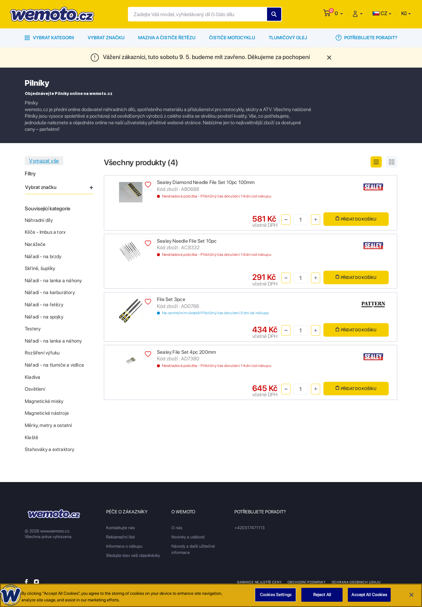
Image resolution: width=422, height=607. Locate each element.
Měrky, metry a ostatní (48, 425)
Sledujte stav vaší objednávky (133, 555)
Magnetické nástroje (47, 413)
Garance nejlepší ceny (259, 582)
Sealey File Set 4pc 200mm (186, 352)
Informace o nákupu (124, 546)
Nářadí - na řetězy (44, 305)
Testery (33, 329)
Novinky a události (188, 536)
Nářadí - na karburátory (50, 292)
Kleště (31, 437)
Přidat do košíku (356, 219)
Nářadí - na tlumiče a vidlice (54, 365)
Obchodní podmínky (306, 582)
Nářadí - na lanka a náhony (53, 281)
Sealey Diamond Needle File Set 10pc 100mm (206, 182)
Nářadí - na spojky (44, 317)
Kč (404, 13)
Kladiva (32, 377)
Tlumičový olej (288, 37)
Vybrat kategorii (49, 37)
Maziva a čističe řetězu (167, 37)
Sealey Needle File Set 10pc (187, 241)
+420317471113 (249, 527)
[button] (339, 13)
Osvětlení (35, 389)
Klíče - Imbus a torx (45, 232)
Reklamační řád (120, 536)
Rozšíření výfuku (42, 353)
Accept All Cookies (369, 595)
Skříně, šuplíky (40, 268)
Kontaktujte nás (120, 527)
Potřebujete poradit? (366, 38)
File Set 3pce (171, 299)
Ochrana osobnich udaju (356, 582)
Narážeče (35, 244)
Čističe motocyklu (232, 37)
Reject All (322, 595)
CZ (380, 13)
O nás (176, 527)
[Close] (411, 596)
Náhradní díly (39, 220)
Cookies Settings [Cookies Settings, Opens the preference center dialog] (275, 595)
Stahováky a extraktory (50, 449)
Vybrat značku (106, 37)
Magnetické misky (44, 401)
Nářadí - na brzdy (43, 256)
